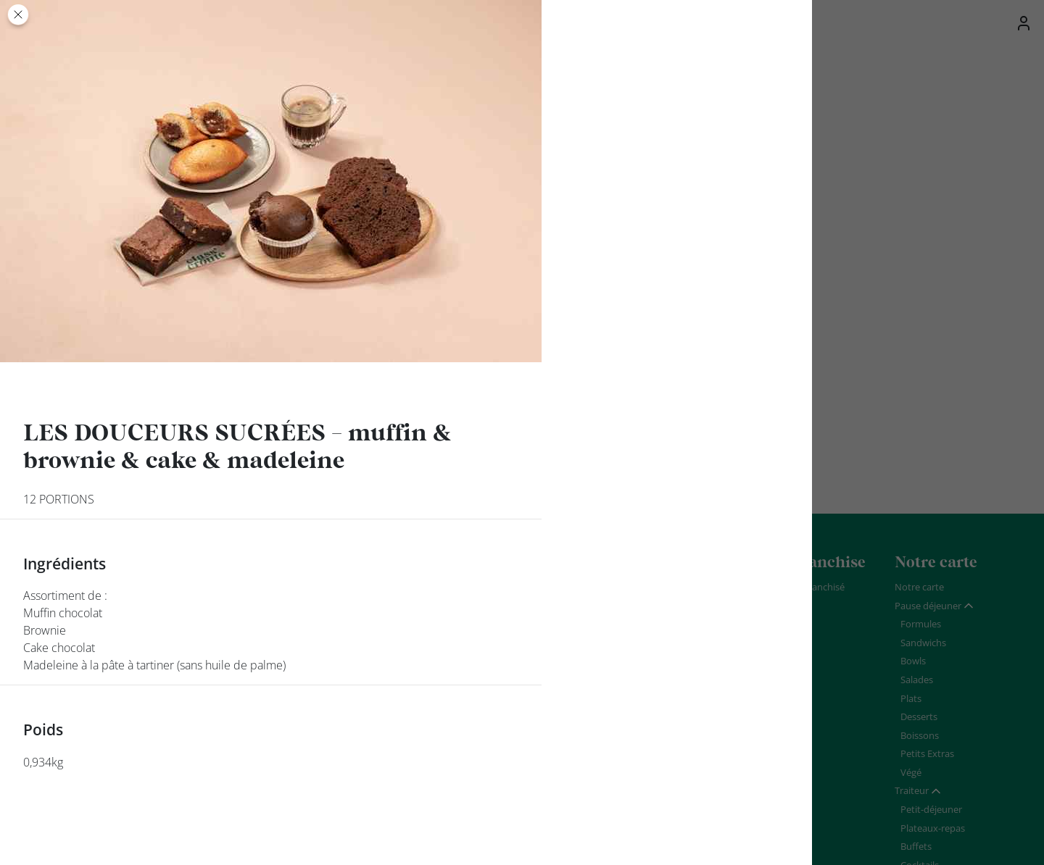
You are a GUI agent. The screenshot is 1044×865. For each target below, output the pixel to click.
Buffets (916, 846)
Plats (910, 698)
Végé (910, 772)
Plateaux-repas (932, 828)
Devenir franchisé (807, 586)
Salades (916, 679)
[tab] (934, 606)
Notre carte (919, 586)
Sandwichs (923, 642)
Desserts (918, 716)
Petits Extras (927, 753)
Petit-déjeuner (931, 809)
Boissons (919, 735)
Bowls (913, 660)
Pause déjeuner (928, 605)
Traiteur (912, 790)
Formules (920, 623)
